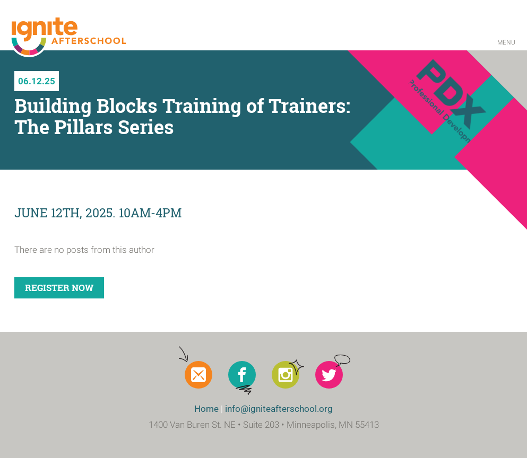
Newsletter (198, 375)
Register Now (59, 287)
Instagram (285, 375)
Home (206, 408)
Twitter (329, 375)
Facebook (242, 375)
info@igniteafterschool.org (279, 408)
